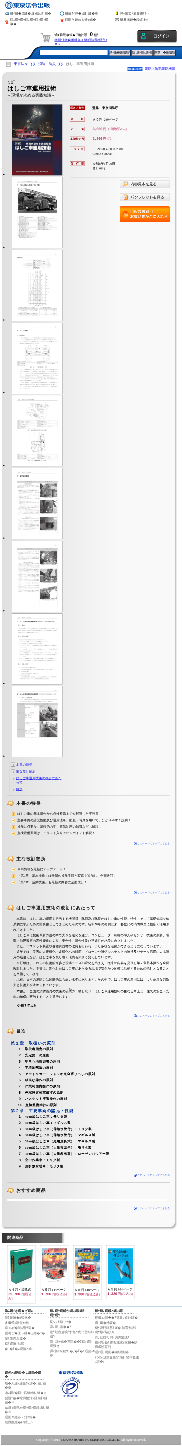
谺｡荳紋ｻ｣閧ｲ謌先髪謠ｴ (112, 1337)
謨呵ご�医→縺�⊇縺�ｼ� (25, 1333)
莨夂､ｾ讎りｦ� (60, 1322)
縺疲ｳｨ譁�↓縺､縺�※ (81, 13)
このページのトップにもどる (152, 843)
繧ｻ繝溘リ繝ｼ (14, 1343)
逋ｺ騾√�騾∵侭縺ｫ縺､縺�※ (26, 1393)
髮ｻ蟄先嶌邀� (15, 1338)
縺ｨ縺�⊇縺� (30, 13)
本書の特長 (24, 765)
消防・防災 (47, 64)
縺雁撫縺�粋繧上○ (134, 20)
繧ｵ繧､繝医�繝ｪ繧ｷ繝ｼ (112, 1352)
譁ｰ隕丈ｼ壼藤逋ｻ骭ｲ (135, 13)
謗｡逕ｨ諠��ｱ (60, 1327)
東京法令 (21, 64)
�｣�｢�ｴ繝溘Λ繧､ (19, 1349)
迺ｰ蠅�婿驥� (105, 1323)
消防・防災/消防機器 (160, 69)
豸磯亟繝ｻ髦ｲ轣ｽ (17, 1323)
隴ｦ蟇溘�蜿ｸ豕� (18, 1317)
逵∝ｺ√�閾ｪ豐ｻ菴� (19, 1328)
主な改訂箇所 (26, 771)
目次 (19, 789)
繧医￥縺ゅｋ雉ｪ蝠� (80, 20)
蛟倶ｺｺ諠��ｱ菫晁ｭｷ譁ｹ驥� (116, 1317)
